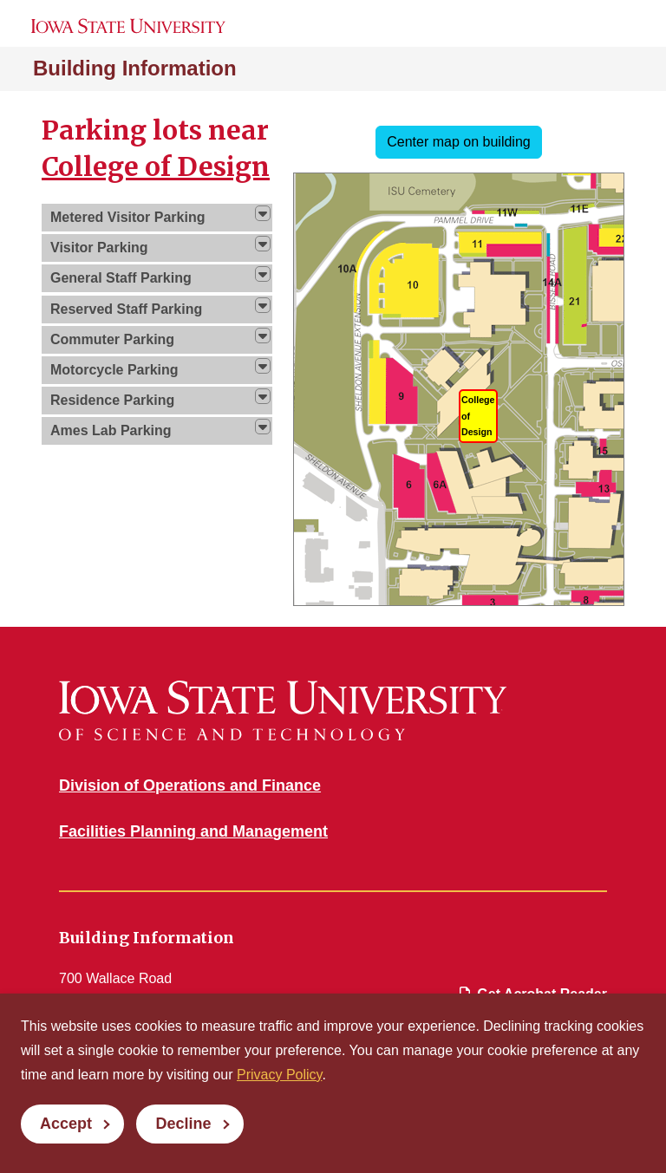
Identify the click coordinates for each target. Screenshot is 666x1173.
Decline (183, 1123)
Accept (66, 1123)
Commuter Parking (112, 339)
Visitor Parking (99, 247)
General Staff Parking (121, 277)
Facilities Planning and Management (193, 831)
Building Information (135, 68)
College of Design (156, 166)
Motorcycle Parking (114, 369)
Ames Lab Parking (111, 430)
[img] (263, 213)
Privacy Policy (279, 1074)
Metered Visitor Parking (127, 217)
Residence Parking (112, 400)
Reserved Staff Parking (126, 309)
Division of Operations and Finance (190, 785)
